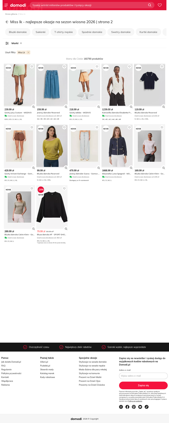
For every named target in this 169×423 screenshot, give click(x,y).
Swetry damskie (121, 32)
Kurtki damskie (148, 32)
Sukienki (40, 32)
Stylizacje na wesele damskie (93, 362)
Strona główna (11, 14)
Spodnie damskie (92, 32)
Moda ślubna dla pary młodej (93, 369)
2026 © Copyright (90, 419)
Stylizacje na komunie (89, 373)
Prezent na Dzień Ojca (89, 381)
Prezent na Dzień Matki (90, 377)
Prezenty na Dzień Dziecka (92, 385)
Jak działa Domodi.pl (11, 362)
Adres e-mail (125, 370)
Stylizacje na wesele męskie (92, 365)
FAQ (3, 365)
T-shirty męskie (63, 32)
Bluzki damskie (18, 32)
